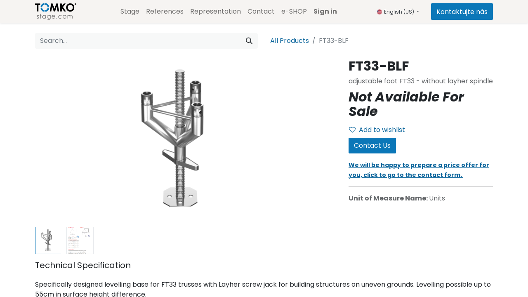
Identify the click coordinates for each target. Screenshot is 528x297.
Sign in (325, 11)
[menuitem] (130, 11)
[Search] (249, 41)
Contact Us (372, 145)
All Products (289, 40)
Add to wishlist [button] (377, 129)
